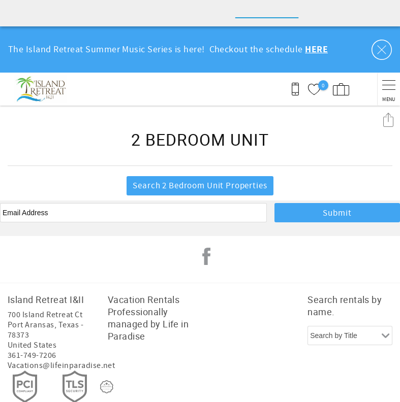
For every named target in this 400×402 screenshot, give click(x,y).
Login (136, 389)
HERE (316, 23)
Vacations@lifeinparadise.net (61, 339)
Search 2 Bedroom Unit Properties (200, 159)
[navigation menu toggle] (388, 62)
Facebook (206, 230)
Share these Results (388, 93)
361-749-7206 (32, 329)
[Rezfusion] (107, 360)
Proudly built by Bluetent (197, 389)
